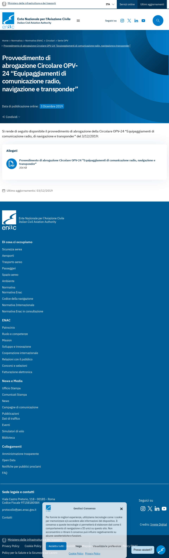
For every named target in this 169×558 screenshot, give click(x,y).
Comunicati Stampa (14, 394)
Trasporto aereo (12, 262)
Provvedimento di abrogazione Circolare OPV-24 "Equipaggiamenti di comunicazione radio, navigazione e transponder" (87, 162)
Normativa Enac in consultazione (22, 311)
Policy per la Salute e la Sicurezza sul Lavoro (29, 552)
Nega (78, 546)
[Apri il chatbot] (160, 549)
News (5, 401)
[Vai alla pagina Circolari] (50, 40)
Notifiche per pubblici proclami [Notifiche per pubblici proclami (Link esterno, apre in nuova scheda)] (21, 466)
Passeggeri (9, 268)
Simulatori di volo (13, 431)
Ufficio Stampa (11, 388)
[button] (121, 508)
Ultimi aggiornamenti (152, 4)
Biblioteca (8, 437)
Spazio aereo (10, 274)
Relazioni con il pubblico (17, 359)
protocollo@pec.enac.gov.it (19, 509)
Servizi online (127, 4)
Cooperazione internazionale (20, 353)
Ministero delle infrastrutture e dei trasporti (32, 3)
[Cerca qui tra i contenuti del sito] (156, 20)
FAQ (4, 473)
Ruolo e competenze (15, 334)
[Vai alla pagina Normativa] (17, 40)
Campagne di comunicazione (20, 407)
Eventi (6, 425)
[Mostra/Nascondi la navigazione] (78, 21)
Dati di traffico (11, 418)
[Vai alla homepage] (36, 20)
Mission (7, 340)
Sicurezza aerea (12, 249)
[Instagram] (122, 20)
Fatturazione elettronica (17, 372)
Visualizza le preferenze (107, 546)
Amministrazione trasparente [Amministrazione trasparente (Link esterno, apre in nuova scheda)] (20, 454)
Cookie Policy (76, 553)
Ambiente (8, 281)
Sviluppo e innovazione (16, 346)
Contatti (7, 517)
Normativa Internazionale (18, 305)
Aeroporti (8, 255)
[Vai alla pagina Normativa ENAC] (34, 40)
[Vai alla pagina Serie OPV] (63, 40)
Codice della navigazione (17, 298)
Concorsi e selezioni (14, 365)
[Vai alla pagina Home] (5, 40)
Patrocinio (8, 327)
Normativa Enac (12, 292)
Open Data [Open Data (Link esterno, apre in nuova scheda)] (8, 460)
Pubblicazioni (10, 413)
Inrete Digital (158, 524)
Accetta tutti (56, 546)
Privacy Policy (92, 553)
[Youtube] (143, 20)
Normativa (8, 287)
